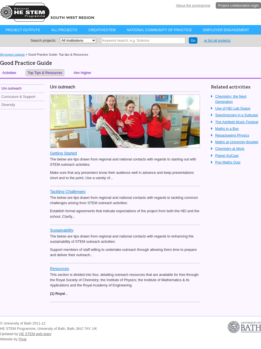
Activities (9, 73)
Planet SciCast (227, 156)
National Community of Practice (159, 30)
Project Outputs (23, 30)
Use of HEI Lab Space (232, 108)
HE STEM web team (35, 334)
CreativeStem (102, 30)
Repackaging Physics (232, 135)
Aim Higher (82, 73)
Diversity (8, 105)
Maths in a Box (227, 129)
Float (22, 339)
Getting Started (63, 153)
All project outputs (12, 54)
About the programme (193, 5)
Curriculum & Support (18, 97)
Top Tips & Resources (45, 73)
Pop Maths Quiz (227, 162)
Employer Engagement (226, 30)
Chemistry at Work (229, 149)
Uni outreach (11, 88)
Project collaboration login (238, 5)
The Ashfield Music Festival (236, 122)
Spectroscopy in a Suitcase (236, 115)
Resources (59, 268)
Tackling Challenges (68, 191)
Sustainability (62, 230)
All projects (64, 30)
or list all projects (217, 40)
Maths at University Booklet (236, 142)
